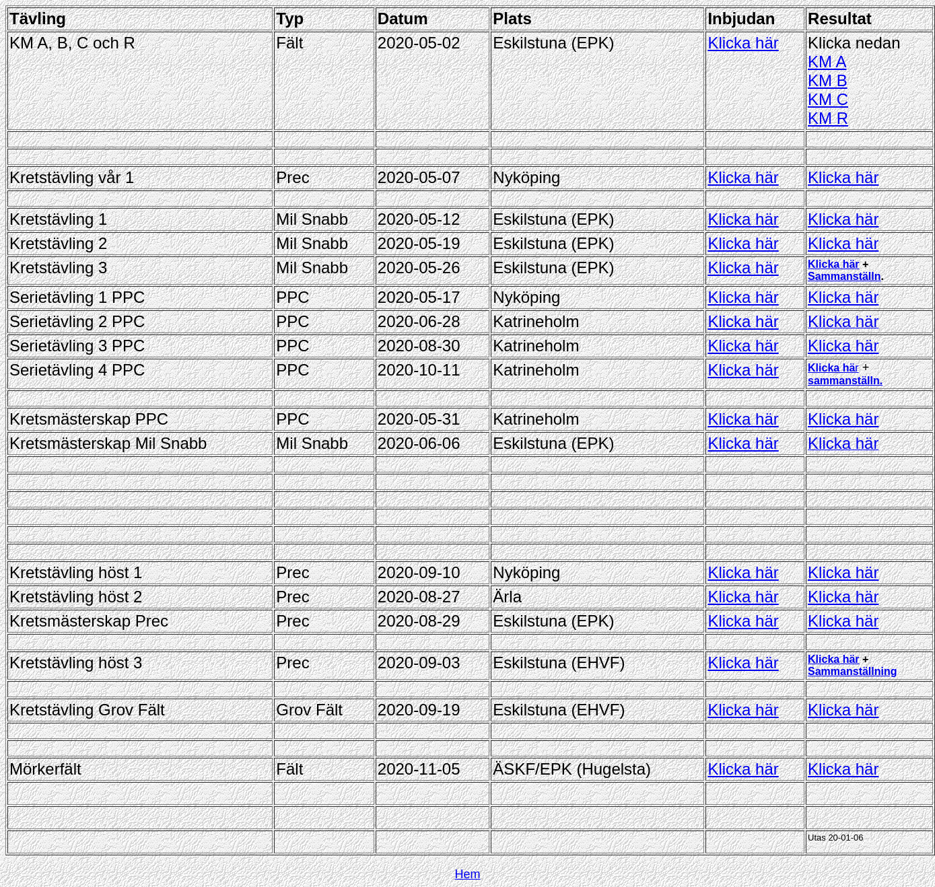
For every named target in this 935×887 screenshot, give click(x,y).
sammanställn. (845, 380)
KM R (828, 118)
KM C (828, 99)
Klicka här (742, 43)
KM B (827, 80)
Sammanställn (844, 276)
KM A (827, 61)
